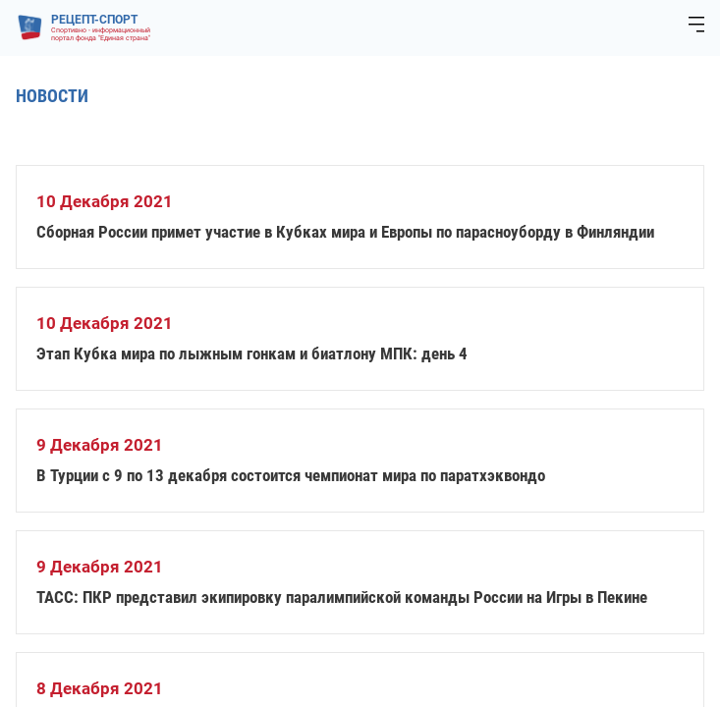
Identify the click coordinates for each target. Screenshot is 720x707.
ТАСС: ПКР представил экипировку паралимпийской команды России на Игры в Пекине (341, 597)
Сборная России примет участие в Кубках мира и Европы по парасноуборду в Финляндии (345, 232)
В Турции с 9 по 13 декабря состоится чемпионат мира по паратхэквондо (290, 475)
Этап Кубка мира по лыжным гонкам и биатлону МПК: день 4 (252, 353)
